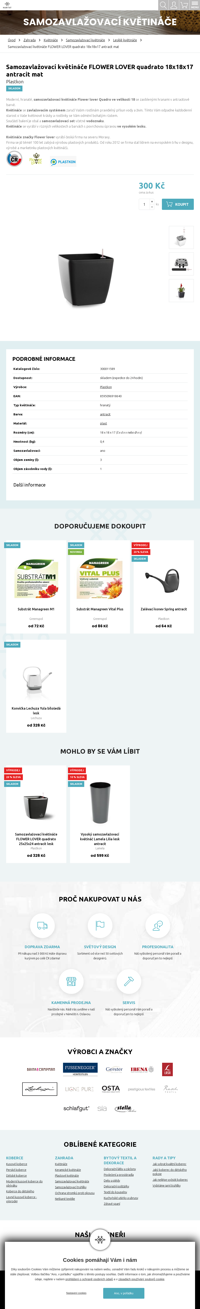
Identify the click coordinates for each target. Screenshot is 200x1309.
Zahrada (29, 40)
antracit (105, 414)
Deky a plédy (112, 1180)
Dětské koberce (16, 1175)
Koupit (182, 204)
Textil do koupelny (115, 1192)
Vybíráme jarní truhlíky (167, 1185)
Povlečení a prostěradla (119, 1174)
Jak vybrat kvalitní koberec (169, 1164)
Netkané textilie (65, 1198)
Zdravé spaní (112, 1203)
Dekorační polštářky (116, 1186)
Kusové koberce (16, 1164)
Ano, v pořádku (123, 1293)
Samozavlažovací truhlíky (71, 1187)
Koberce (14, 1158)
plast (103, 423)
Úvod (11, 40)
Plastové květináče (67, 1175)
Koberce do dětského (20, 1191)
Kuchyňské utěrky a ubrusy (121, 1198)
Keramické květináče (68, 1170)
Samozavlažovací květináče (85, 40)
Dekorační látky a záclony (120, 1169)
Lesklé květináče (125, 40)
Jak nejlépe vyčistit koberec (170, 1179)
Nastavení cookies (76, 1293)
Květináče (51, 40)
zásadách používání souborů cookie (141, 1279)
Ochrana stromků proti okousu (75, 1193)
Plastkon (106, 387)
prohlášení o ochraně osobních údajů (89, 1279)
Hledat (163, 5)
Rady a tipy (164, 1158)
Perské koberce (16, 1170)
